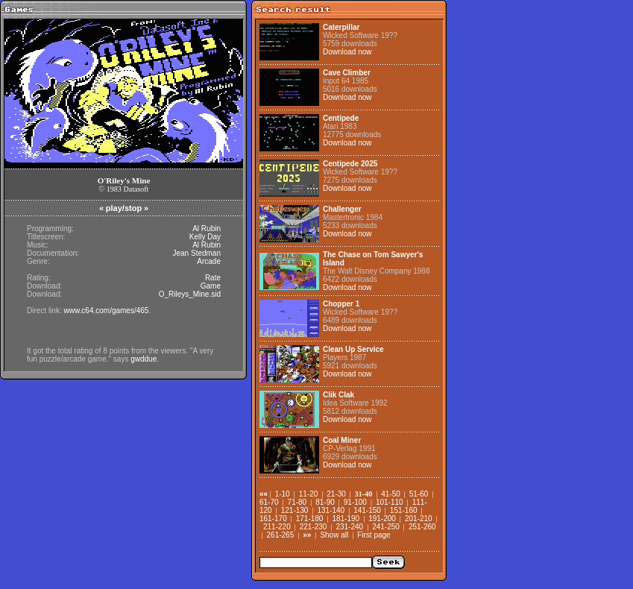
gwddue (143, 359)
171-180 (310, 518)
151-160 (404, 510)
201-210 (418, 518)
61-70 (269, 502)
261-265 (281, 535)
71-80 (297, 502)
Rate (213, 278)
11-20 (308, 494)
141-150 (367, 510)
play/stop (124, 208)
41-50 (390, 494)
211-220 (277, 527)
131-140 (330, 510)
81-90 (325, 502)
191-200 (382, 518)
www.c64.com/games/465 (105, 310)
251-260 (422, 527)
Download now (347, 52)
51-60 (419, 494)
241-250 (386, 527)
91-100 (355, 502)
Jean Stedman (197, 253)
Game (211, 286)
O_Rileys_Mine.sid (190, 294)
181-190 (345, 518)
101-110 (389, 502)
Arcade (209, 261)
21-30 (336, 494)
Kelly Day (205, 237)
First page (373, 535)
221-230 (313, 527)
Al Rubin (206, 228)
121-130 (295, 510)
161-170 (273, 518)
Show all (334, 535)
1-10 (282, 494)
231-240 (349, 527)
